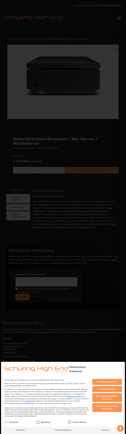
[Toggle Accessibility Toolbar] (120, 428)
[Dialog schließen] (122, 364)
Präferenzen (20, 429)
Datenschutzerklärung (75, 396)
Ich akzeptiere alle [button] (107, 388)
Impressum (105, 429)
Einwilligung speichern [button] (107, 381)
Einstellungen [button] (30, 400)
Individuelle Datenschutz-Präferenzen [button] (107, 406)
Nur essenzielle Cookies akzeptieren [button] (107, 396)
